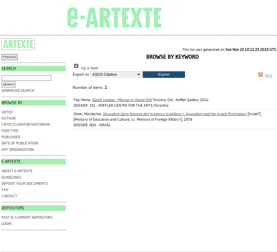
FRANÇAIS (9, 57)
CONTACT (9, 196)
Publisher (10, 137)
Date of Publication (19, 143)
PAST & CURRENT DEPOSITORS (26, 217)
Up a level (85, 67)
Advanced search (17, 90)
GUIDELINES (11, 177)
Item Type (9, 131)
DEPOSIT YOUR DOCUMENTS (24, 183)
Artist (7, 112)
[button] (163, 74)
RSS (264, 76)
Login (6, 223)
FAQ (4, 189)
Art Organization (17, 149)
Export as (81, 74)
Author (8, 118)
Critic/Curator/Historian (25, 124)
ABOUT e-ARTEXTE (17, 171)
